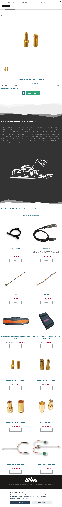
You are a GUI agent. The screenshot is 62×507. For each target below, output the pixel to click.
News (24, 484)
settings (26, 498)
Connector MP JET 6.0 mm (15, 422)
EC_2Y (46, 294)
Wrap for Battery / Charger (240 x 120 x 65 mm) (46, 337)
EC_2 (15, 294)
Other (6, 15)
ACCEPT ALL (20, 502)
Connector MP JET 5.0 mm (46, 380)
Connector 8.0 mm (46, 422)
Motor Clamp (15, 248)
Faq (45, 484)
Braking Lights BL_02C (15, 464)
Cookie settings (41, 502)
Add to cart (32, 93)
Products (17, 484)
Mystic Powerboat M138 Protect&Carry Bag (15, 337)
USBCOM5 (46, 248)
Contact (51, 484)
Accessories (23, 208)
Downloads (38, 484)
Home (10, 484)
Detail (15, 260)
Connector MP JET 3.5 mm (15, 380)
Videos (29, 484)
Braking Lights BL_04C (46, 464)
